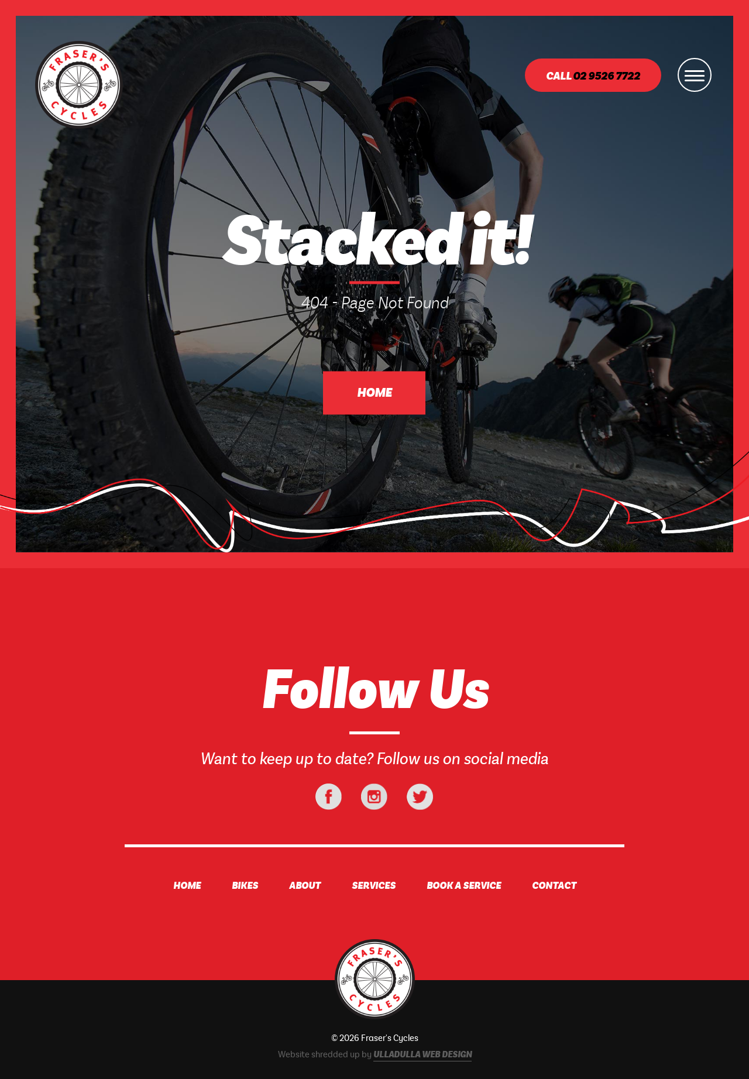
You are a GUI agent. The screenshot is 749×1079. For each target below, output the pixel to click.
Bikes (245, 885)
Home (374, 393)
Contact (554, 885)
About (305, 885)
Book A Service (464, 885)
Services (374, 885)
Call (593, 76)
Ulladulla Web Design (422, 1055)
